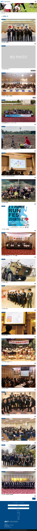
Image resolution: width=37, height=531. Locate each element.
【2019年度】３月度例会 (5, 441)
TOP (13, 502)
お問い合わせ (22, 502)
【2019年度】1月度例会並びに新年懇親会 (7, 494)
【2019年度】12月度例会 (5, 42)
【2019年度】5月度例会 (4, 388)
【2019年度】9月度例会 (4, 202)
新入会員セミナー (33, 70)
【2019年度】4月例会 (4, 335)
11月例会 (34, 97)
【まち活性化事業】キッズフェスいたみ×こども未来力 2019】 (10, 149)
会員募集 (18, 505)
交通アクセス (17, 502)
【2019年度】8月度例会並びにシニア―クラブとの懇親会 (9, 255)
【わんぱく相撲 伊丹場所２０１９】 (6, 361)
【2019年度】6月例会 (4, 308)
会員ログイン (18, 508)
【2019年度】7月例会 (4, 282)
